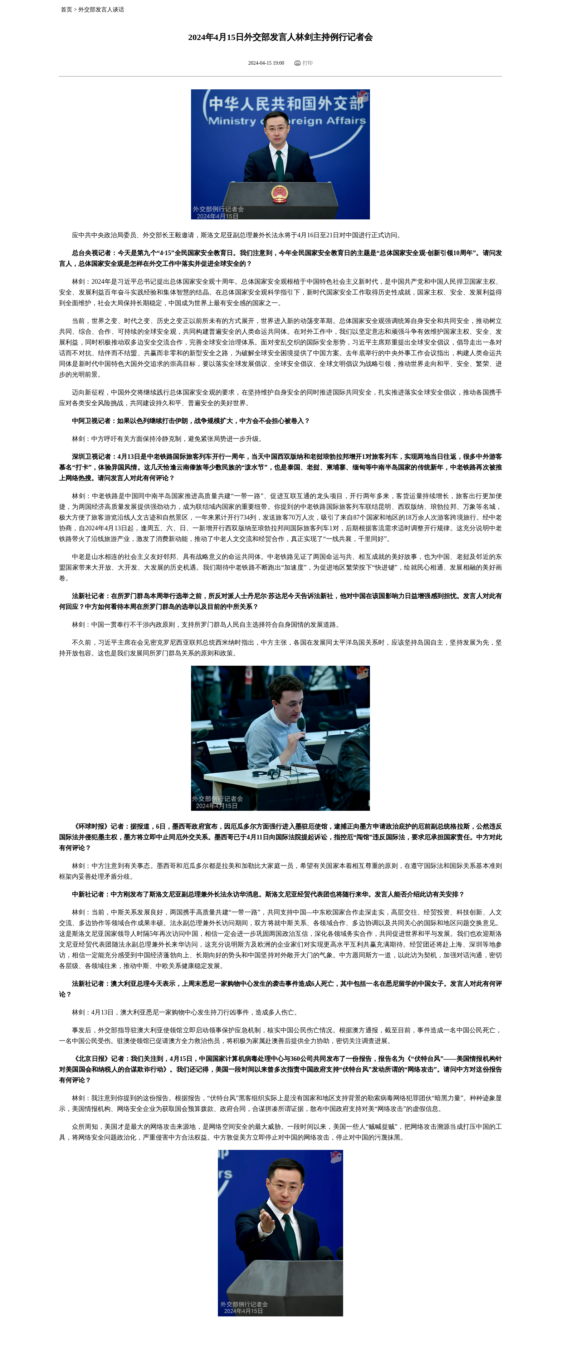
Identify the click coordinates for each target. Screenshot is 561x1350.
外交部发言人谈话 (101, 9)
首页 (66, 9)
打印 (308, 63)
